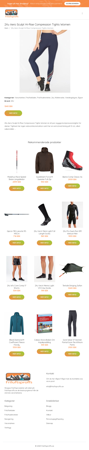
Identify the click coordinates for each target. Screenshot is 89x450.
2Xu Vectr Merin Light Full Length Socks (44, 232)
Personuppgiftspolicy (55, 419)
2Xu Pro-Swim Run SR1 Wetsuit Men (72, 232)
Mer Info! (13, 113)
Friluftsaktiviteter (44, 98)
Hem (6, 28)
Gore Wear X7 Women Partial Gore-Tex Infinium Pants (72, 342)
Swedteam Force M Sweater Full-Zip (44, 178)
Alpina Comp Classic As (72, 177)
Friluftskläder (31, 98)
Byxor (80, 98)
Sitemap (49, 423)
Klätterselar (59, 98)
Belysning (8, 406)
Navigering (9, 419)
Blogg (48, 406)
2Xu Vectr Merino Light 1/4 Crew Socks (44, 286)
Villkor (48, 415)
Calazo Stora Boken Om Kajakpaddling (44, 341)
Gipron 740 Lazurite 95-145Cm (17, 232)
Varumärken (20, 98)
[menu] (82, 13)
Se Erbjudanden (72, 3)
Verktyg (8, 428)
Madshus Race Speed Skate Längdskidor (17, 178)
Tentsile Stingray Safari (72, 285)
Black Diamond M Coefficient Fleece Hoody (16, 342)
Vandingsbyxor (71, 98)
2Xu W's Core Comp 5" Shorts (16, 286)
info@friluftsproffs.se (55, 386)
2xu (52, 98)
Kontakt (49, 410)
